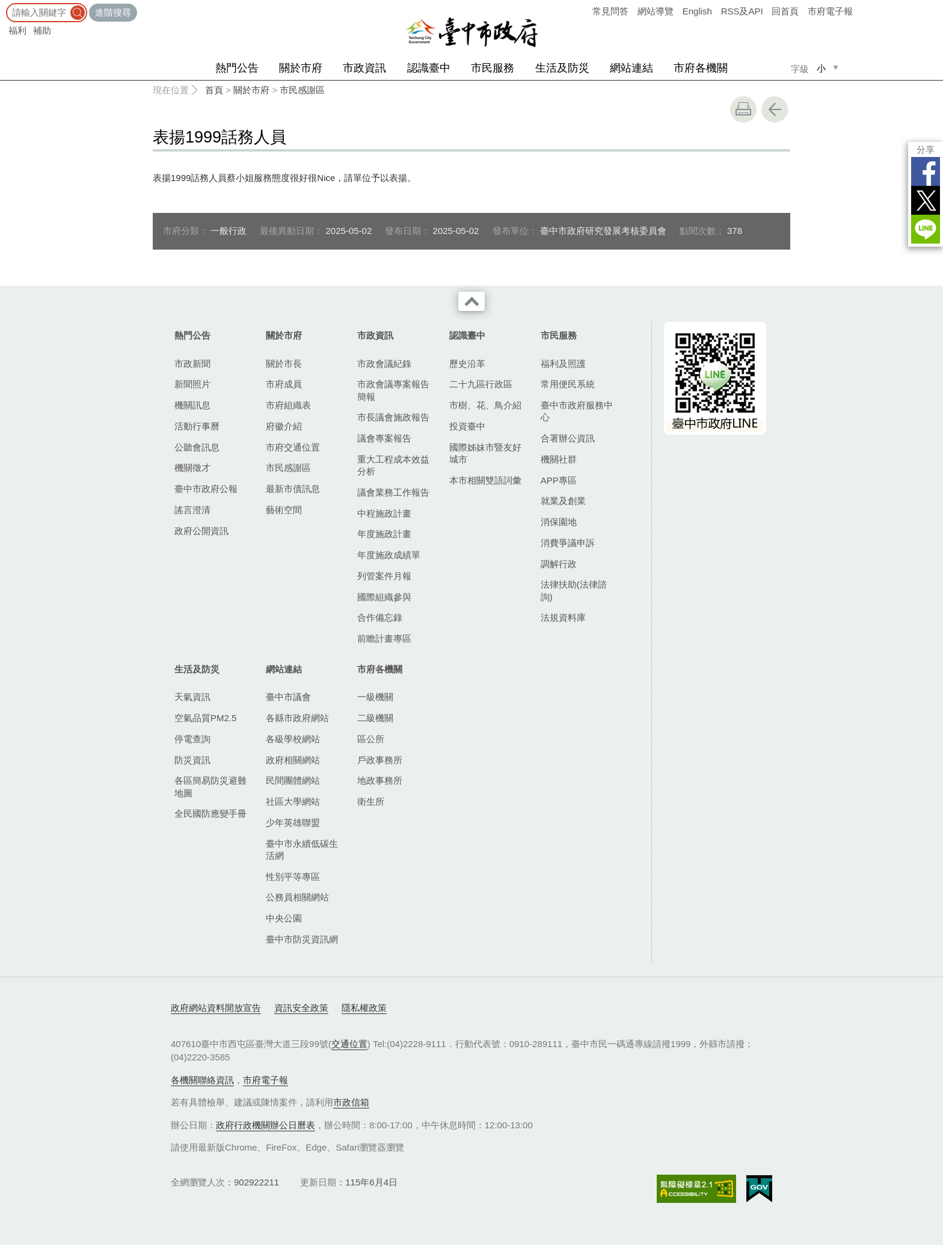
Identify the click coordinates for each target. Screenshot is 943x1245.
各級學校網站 (293, 739)
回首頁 (785, 11)
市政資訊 (364, 68)
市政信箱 (351, 1102)
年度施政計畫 (384, 534)
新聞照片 (192, 384)
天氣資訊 (192, 697)
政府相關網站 (293, 760)
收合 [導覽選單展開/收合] (471, 301)
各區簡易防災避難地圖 (210, 786)
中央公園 (284, 918)
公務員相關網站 (297, 897)
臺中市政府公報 (206, 489)
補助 (42, 30)
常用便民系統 (568, 384)
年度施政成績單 (388, 555)
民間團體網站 (293, 780)
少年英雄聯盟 (293, 822)
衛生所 (370, 801)
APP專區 (559, 480)
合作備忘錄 (379, 617)
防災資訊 (192, 760)
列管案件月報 (384, 576)
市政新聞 (192, 363)
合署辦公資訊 (568, 438)
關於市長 (284, 363)
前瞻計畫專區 (384, 638)
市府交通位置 (293, 447)
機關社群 (559, 459)
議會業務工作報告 (393, 492)
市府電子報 (830, 11)
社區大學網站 (293, 801)
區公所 (370, 739)
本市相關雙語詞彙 (485, 480)
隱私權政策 (364, 1008)
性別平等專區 (293, 877)
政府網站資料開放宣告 (216, 1008)
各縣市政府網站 (297, 718)
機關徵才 (192, 468)
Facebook (925, 171)
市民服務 (492, 68)
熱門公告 (237, 68)
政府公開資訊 (201, 531)
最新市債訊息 (293, 489)
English (697, 11)
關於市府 (300, 68)
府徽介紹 (284, 426)
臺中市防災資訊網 (302, 939)
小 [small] (821, 68)
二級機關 (375, 718)
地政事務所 (379, 780)
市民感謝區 (302, 90)
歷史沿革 (467, 363)
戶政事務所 (379, 760)
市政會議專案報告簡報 (393, 390)
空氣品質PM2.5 (205, 718)
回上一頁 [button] (774, 109)
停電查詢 (192, 739)
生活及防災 (562, 68)
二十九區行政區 (480, 384)
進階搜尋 (113, 12)
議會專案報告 (384, 438)
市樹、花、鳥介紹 (485, 405)
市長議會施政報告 (393, 417)
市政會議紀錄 (384, 363)
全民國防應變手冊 (210, 813)
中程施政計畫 (384, 513)
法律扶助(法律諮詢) (574, 590)
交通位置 (349, 1044)
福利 (17, 30)
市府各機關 (701, 68)
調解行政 (559, 564)
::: (4, 6)
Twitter (925, 200)
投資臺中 (467, 426)
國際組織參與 (384, 597)
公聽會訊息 (197, 447)
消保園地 (559, 522)
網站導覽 (655, 11)
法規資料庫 (563, 617)
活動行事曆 (197, 426)
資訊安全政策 (301, 1008)
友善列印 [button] (743, 109)
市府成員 (284, 384)
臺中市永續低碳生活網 (302, 849)
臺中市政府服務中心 (577, 411)
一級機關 (375, 697)
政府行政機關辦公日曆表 (265, 1125)
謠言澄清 (192, 510)
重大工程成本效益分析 (393, 465)
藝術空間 (284, 510)
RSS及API (742, 11)
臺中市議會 (288, 697)
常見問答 (610, 11)
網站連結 (631, 68)
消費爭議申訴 (568, 543)
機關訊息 (192, 405)
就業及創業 (563, 501)
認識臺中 (428, 68)
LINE (925, 229)
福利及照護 (563, 363)
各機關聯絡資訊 (202, 1080)
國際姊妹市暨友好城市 (485, 453)
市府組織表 (288, 405)
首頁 (214, 90)
